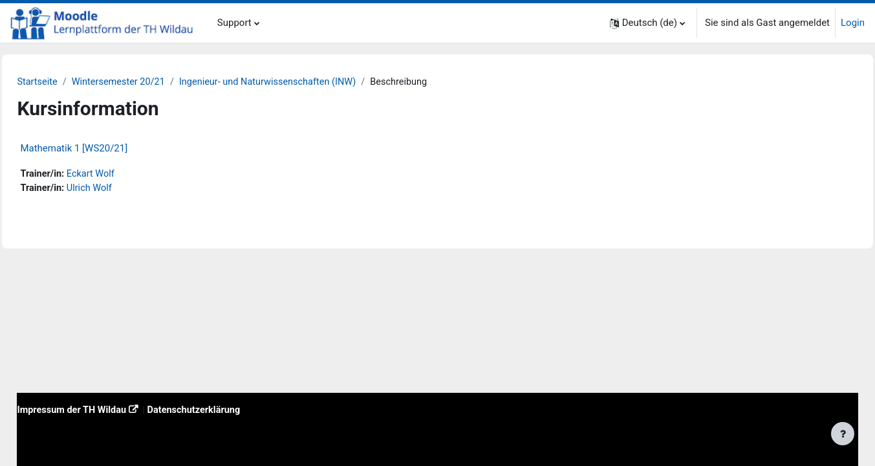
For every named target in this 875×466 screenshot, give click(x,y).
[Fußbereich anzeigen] (842, 433)
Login (853, 22)
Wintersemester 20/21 (150, 82)
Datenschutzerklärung (229, 409)
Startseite (67, 82)
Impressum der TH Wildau (102, 409)
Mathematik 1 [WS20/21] (103, 149)
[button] (647, 23)
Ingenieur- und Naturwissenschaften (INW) (304, 82)
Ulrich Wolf (120, 189)
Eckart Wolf (122, 175)
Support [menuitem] (234, 22)
